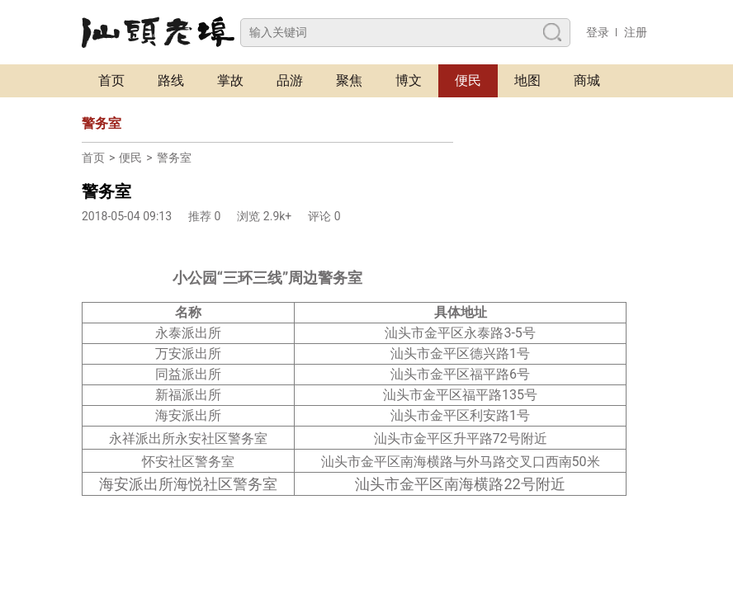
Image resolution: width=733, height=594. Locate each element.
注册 (635, 32)
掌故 (230, 80)
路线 (171, 80)
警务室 (174, 157)
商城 (587, 80)
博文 (408, 80)
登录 (597, 32)
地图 (527, 80)
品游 (290, 80)
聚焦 (349, 80)
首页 (111, 80)
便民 (468, 80)
